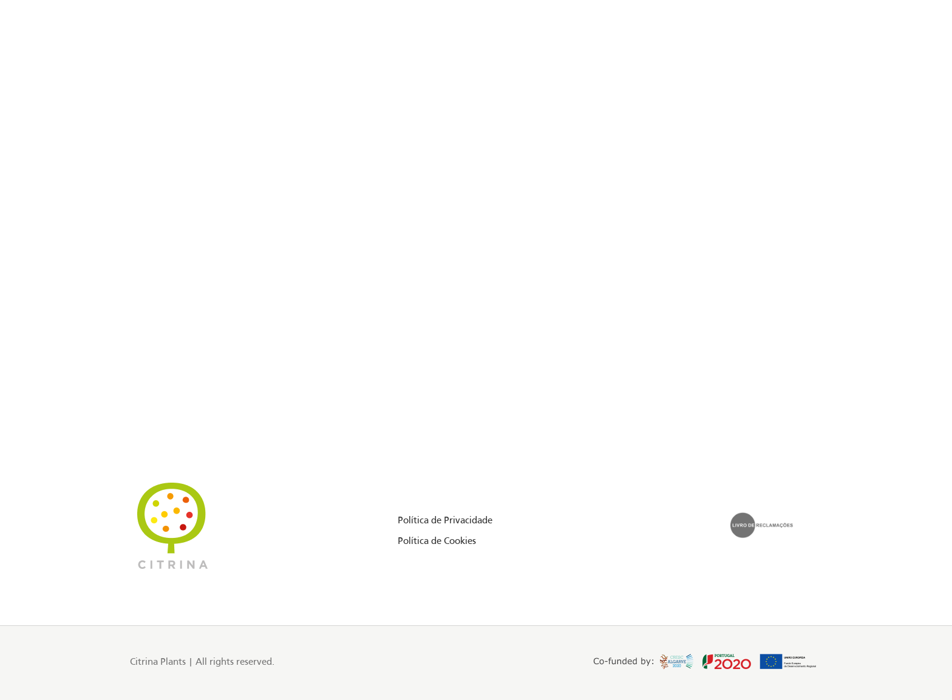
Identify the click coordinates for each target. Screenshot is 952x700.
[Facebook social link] (79, 63)
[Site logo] (476, 63)
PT (818, 62)
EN (805, 62)
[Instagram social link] (94, 63)
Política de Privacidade (445, 521)
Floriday (143, 62)
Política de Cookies (437, 541)
